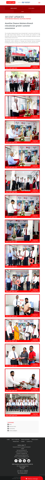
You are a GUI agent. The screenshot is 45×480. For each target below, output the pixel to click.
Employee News (12, 426)
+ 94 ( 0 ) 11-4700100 (23, 470)
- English (22, 448)
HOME (8, 439)
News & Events (13, 8)
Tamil (26, 458)
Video (22, 11)
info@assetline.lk (23, 473)
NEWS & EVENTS (35, 439)
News (10, 424)
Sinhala (23, 458)
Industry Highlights (13, 430)
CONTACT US (29, 441)
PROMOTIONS (16, 441)
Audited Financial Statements (21, 455)
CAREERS (22, 441)
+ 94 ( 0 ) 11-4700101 (23, 471)
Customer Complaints (21, 453)
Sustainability (12, 428)
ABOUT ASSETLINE (15, 439)
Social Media (31, 8)
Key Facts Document (21, 450)
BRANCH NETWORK (25, 439)
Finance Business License (22, 452)
